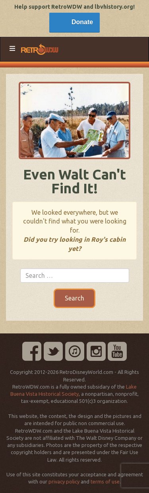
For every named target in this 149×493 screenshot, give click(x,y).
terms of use (105, 481)
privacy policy (63, 481)
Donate (82, 22)
